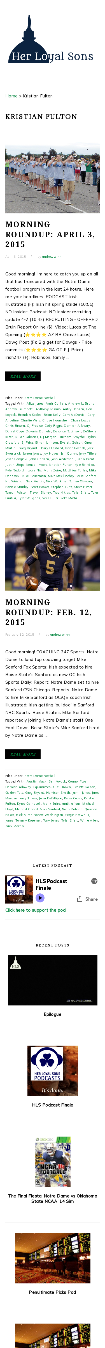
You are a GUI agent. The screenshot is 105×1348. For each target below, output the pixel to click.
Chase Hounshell (55, 420)
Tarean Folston (16, 492)
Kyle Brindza (84, 465)
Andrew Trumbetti (19, 409)
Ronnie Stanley (17, 487)
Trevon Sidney (40, 492)
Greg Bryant (28, 448)
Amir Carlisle (56, 403)
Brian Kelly (52, 415)
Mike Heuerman (34, 476)
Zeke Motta (68, 498)
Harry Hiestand (51, 448)
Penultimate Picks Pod (52, 1292)
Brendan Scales (30, 415)
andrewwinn (52, 257)
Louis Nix (34, 470)
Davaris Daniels (38, 431)
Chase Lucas (80, 420)
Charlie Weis (30, 420)
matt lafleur (71, 804)
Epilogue (52, 1014)
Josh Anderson (62, 459)
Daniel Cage (14, 431)
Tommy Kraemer (28, 820)
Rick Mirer (24, 815)
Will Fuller (50, 498)
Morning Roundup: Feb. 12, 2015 (49, 612)
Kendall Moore (37, 465)
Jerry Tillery (88, 453)
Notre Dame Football (39, 398)
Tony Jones (51, 820)
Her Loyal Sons (52, 39)
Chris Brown (15, 426)
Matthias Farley (75, 470)
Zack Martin (14, 826)
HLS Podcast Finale (52, 1105)
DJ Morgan (48, 437)
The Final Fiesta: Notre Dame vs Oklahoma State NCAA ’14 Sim (52, 1198)
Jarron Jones (32, 453)
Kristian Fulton (61, 465)
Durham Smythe (72, 437)
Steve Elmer (83, 487)
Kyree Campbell (29, 804)
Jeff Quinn (69, 453)
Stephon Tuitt (61, 487)
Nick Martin (35, 481)
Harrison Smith (58, 793)
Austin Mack (36, 781)
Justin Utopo (14, 465)
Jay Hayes (51, 453)
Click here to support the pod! (36, 910)
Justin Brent (84, 459)
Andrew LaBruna (81, 403)
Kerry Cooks (73, 798)
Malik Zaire (52, 470)
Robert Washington (48, 815)
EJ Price (27, 442)
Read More (23, 376)
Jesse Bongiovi (16, 459)
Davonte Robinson (67, 431)
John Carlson (39, 459)
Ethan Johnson (46, 442)
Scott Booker (40, 487)
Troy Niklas (61, 492)
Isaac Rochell (75, 448)
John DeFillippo (50, 798)
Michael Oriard (26, 809)
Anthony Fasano (48, 409)
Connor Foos (77, 781)
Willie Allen (89, 820)
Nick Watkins (56, 481)
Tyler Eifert (80, 492)
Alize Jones (35, 403)
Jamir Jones (81, 793)
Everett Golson (71, 442)
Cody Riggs (53, 426)
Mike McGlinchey (61, 476)
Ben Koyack (57, 781)
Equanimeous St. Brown (52, 787)
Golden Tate (14, 793)
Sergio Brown (75, 815)
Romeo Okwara (80, 481)
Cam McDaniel (73, 415)
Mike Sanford (86, 476)
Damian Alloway (77, 426)
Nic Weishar (14, 481)
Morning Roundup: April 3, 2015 (50, 234)
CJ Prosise (35, 426)
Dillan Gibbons (26, 437)
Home (11, 96)
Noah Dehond (72, 809)
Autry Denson (73, 409)
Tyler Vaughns (29, 498)
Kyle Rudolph (15, 470)
